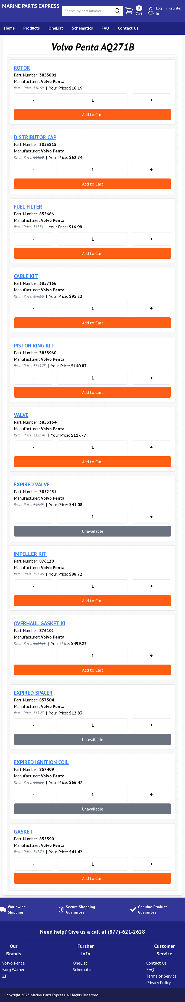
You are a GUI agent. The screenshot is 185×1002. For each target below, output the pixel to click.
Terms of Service (161, 976)
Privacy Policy (158, 982)
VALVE (21, 415)
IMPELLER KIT (30, 553)
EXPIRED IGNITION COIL (41, 762)
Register (175, 8)
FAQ (150, 969)
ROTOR (22, 67)
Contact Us (156, 963)
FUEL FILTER (28, 206)
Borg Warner (13, 969)
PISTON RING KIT (34, 345)
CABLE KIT (26, 276)
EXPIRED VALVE (32, 484)
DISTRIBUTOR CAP (35, 137)
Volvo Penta (13, 963)
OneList (80, 963)
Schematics (83, 969)
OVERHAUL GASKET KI (39, 623)
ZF (4, 976)
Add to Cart (92, 114)
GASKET (23, 831)
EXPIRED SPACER (33, 692)
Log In (159, 11)
